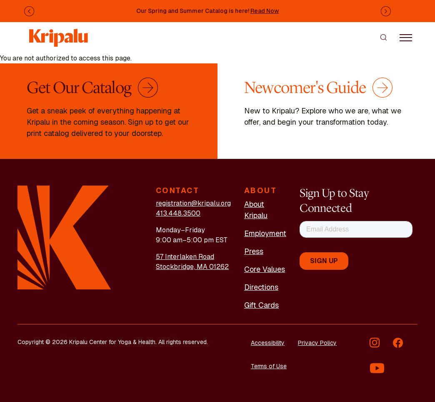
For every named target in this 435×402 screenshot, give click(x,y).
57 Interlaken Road (185, 256)
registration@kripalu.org (193, 203)
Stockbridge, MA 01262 (192, 266)
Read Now (264, 11)
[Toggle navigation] (405, 37)
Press (253, 251)
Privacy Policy (317, 343)
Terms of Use (269, 366)
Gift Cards (261, 305)
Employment (265, 233)
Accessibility (268, 343)
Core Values (264, 269)
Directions (261, 287)
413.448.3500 (178, 213)
